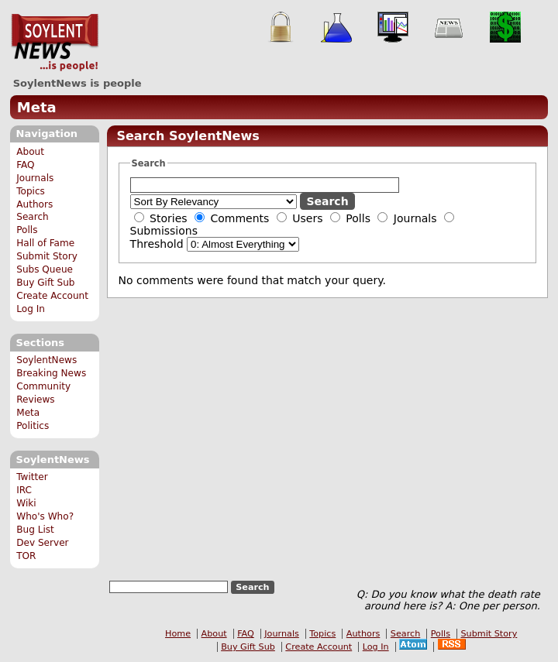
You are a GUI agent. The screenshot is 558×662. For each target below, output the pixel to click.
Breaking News (51, 373)
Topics (30, 191)
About (30, 151)
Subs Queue (44, 269)
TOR (26, 556)
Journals (34, 178)
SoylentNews (54, 43)
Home (178, 634)
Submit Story (47, 256)
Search (32, 216)
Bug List (35, 529)
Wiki (26, 503)
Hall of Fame (45, 243)
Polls (26, 230)
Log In (30, 309)
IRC (24, 490)
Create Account (52, 295)
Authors (34, 204)
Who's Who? (45, 516)
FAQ (25, 164)
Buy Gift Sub (45, 282)
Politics (32, 425)
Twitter (31, 477)
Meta (37, 107)
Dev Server (42, 542)
